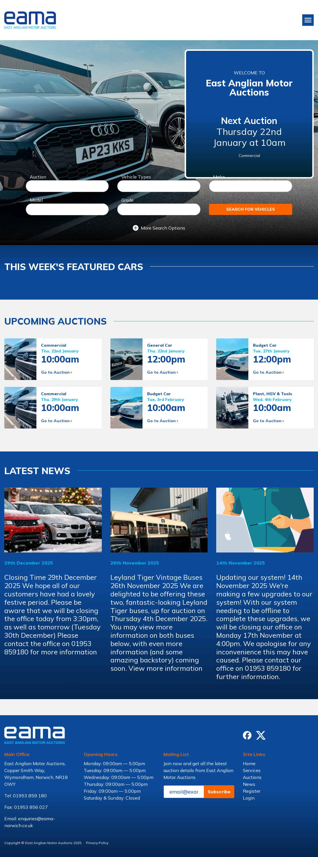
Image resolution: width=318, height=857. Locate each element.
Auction (38, 177)
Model (36, 200)
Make (219, 177)
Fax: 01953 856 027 (26, 807)
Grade (127, 200)
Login (249, 798)
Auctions (252, 777)
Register (251, 791)
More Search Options (159, 228)
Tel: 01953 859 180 (25, 795)
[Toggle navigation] (308, 20)
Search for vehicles (250, 209)
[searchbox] (31, 186)
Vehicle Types (136, 177)
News (249, 784)
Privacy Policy (97, 843)
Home (249, 763)
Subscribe (219, 791)
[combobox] (67, 186)
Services (252, 770)
